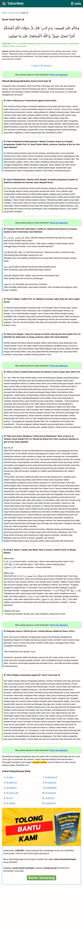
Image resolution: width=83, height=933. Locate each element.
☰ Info (76, 4)
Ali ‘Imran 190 (12, 793)
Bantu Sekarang (41, 878)
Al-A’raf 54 (49, 798)
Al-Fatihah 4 (50, 803)
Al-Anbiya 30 (50, 782)
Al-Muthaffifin (51, 788)
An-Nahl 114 (11, 782)
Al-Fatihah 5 (11, 788)
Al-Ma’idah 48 (51, 777)
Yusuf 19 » (47, 65)
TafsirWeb (15, 3)
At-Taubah (10, 803)
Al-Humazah (50, 793)
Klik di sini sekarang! (59, 75)
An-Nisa (9, 777)
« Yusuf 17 (35, 65)
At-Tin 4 (9, 798)
